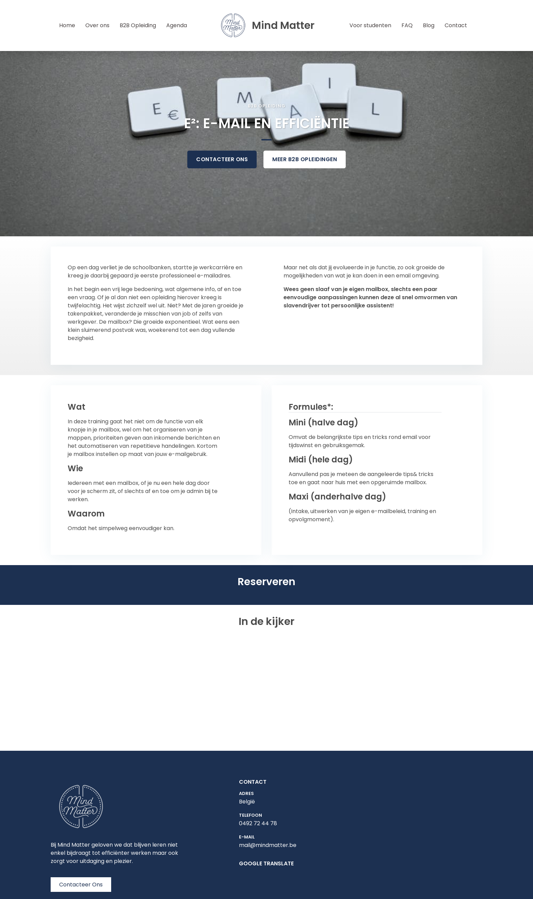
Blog (428, 25)
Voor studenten (370, 25)
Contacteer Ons (81, 884)
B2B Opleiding (138, 25)
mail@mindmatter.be (267, 845)
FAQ (407, 25)
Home (68, 25)
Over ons (97, 25)
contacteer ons (222, 159)
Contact (456, 25)
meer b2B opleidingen (304, 159)
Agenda (176, 25)
